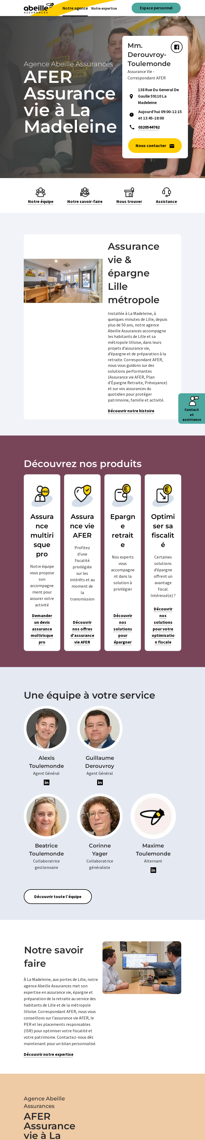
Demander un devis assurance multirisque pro (42, 629)
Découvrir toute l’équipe (57, 896)
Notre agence (75, 8)
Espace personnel (156, 7)
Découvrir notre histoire (131, 410)
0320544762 (149, 127)
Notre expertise (104, 8)
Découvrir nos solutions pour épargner (122, 629)
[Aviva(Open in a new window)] (39, 8)
